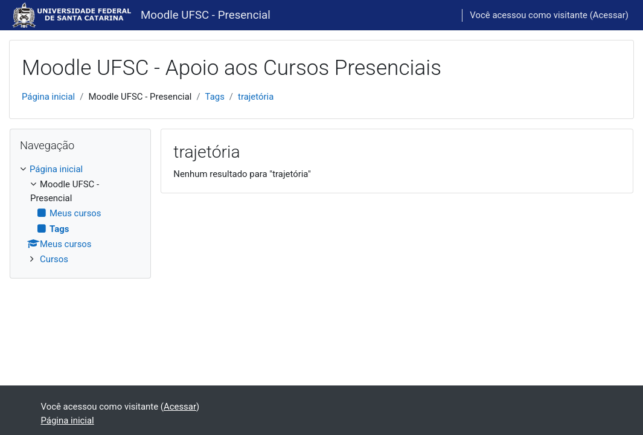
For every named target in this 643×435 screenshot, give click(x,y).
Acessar (609, 15)
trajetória (256, 96)
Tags (215, 96)
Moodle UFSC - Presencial (205, 15)
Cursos (54, 259)
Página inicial (48, 96)
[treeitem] (80, 214)
